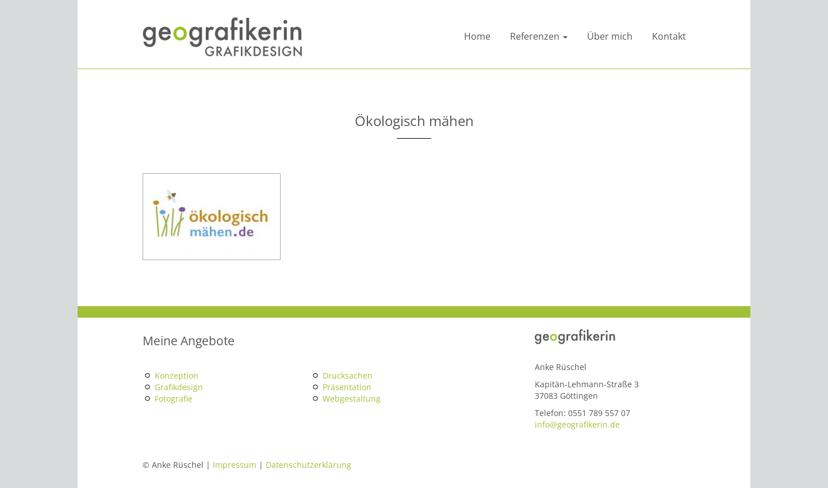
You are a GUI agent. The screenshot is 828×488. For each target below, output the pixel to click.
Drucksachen (348, 375)
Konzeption (176, 375)
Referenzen (539, 36)
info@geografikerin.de (577, 424)
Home (477, 36)
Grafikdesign (179, 387)
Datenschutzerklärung (308, 464)
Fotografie (174, 398)
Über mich (609, 36)
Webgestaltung (352, 398)
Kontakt (669, 36)
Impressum (234, 464)
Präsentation (347, 387)
